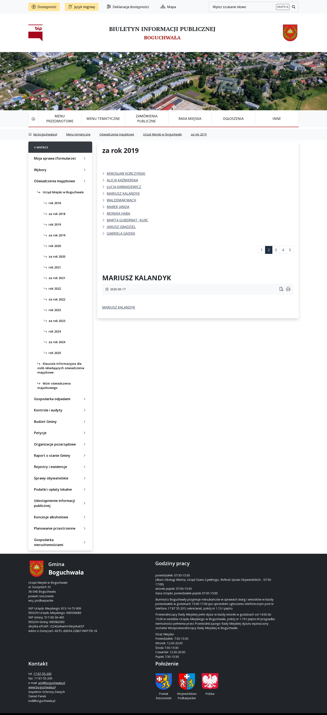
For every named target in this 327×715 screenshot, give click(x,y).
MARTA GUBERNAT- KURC (127, 220)
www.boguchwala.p (179, 587)
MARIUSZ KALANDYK (123, 193)
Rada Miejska (190, 118)
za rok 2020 (53, 256)
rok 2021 (51, 267)
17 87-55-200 (180, 574)
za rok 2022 (53, 299)
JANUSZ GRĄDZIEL (121, 227)
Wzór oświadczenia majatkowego (54, 385)
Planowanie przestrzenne (60, 528)
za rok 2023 (53, 321)
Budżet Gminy (60, 421)
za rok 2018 (53, 214)
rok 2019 (51, 224)
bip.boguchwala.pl (45, 134)
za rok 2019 (199, 134)
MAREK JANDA (118, 207)
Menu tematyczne (103, 118)
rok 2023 (51, 310)
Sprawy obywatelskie (60, 478)
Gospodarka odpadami (60, 399)
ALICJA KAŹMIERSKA (122, 180)
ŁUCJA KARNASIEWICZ (124, 187)
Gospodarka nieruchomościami (60, 542)
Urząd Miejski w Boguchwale (162, 134)
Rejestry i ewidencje (60, 466)
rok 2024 (51, 331)
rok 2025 (51, 353)
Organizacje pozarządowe (60, 444)
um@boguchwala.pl (189, 583)
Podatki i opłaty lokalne (60, 489)
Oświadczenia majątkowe (116, 134)
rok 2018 (51, 203)
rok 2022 (51, 288)
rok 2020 (51, 246)
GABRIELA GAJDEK (121, 233)
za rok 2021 (53, 278)
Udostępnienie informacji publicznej (60, 503)
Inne (277, 118)
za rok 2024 (53, 342)
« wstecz (41, 147)
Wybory (60, 170)
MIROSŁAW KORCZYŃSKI (126, 173)
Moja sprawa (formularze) (60, 158)
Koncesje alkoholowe (60, 517)
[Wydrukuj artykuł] (282, 289)
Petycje (60, 433)
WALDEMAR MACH (121, 200)
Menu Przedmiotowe (59, 118)
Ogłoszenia (233, 118)
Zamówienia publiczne (146, 118)
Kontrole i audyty (60, 410)
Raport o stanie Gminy (60, 455)
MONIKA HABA (118, 213)
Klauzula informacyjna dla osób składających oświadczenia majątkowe (60, 368)
